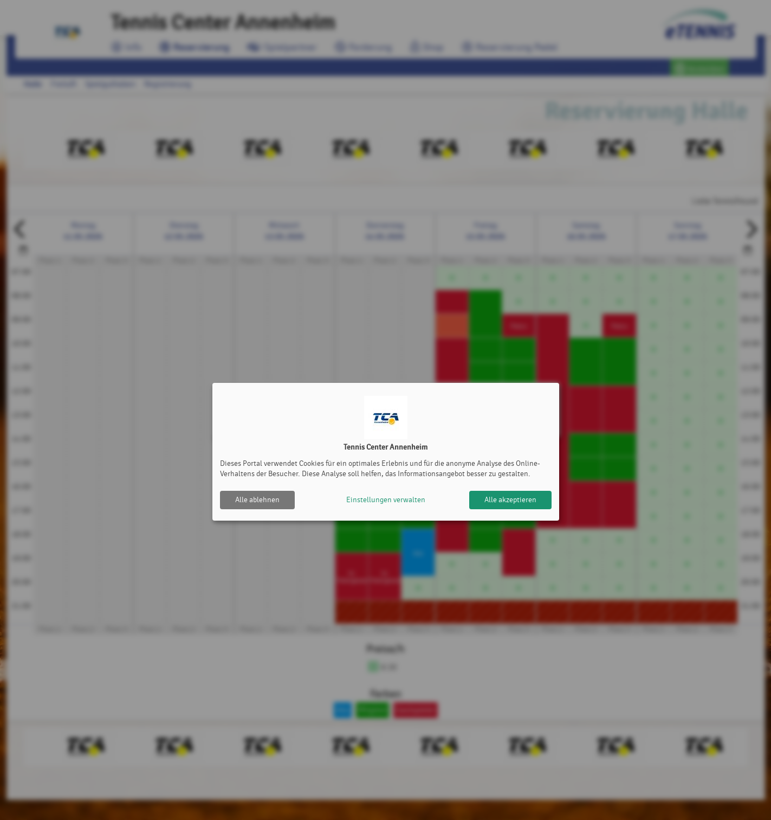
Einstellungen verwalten (385, 500)
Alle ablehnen (257, 500)
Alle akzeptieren (510, 500)
